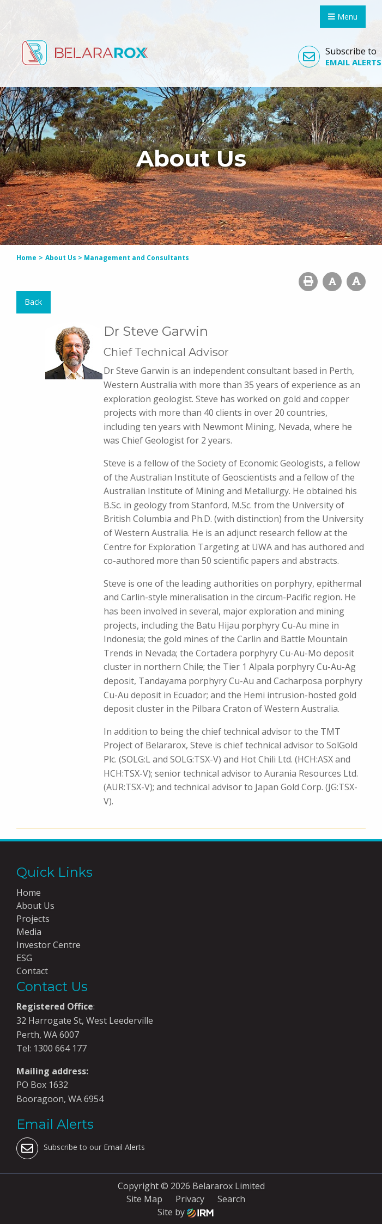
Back (33, 302)
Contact (32, 971)
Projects (33, 919)
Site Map (144, 1199)
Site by (185, 1212)
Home (28, 893)
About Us (35, 906)
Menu (342, 16)
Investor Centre (48, 945)
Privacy (189, 1199)
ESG (24, 958)
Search (231, 1199)
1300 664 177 (59, 1048)
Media (28, 932)
